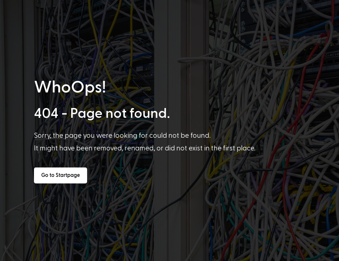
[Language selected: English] (172, 254)
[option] (23, 254)
